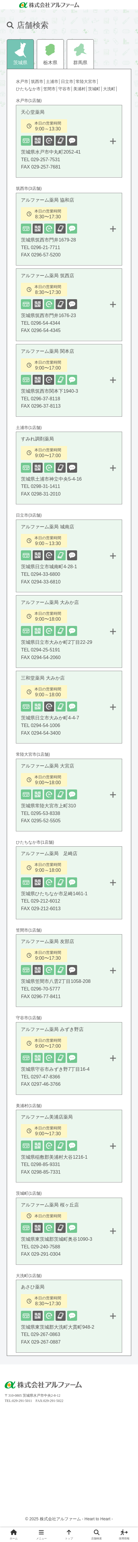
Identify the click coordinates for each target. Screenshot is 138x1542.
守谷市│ (65, 88)
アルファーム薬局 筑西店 (71, 307)
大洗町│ (110, 88)
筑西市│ (38, 81)
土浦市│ (53, 81)
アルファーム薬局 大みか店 (71, 633)
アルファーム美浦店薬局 (71, 1148)
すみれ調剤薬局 (71, 470)
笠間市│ (50, 88)
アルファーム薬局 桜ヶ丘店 (71, 1233)
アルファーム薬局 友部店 (71, 972)
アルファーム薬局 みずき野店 (71, 1060)
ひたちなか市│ (29, 88)
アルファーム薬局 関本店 (71, 382)
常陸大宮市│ (87, 81)
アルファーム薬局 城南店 (71, 558)
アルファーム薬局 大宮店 (71, 797)
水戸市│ (23, 81)
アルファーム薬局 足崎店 (71, 884)
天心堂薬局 (71, 143)
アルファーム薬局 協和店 (71, 231)
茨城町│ (95, 88)
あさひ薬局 (71, 1318)
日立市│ (68, 81)
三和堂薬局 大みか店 (71, 709)
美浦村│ (80, 88)
